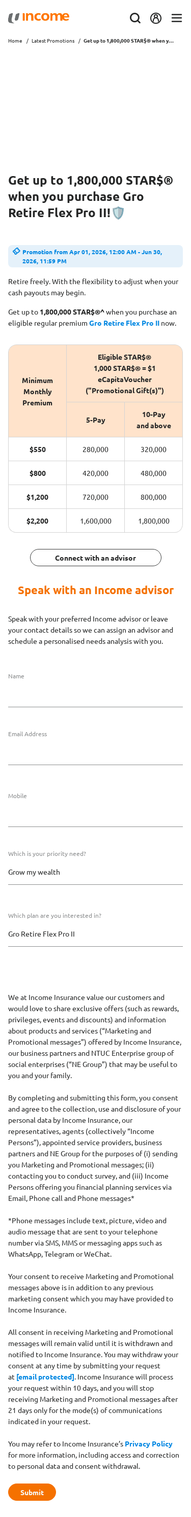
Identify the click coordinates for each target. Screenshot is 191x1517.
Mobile (17, 795)
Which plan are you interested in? (54, 915)
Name (16, 676)
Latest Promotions (53, 40)
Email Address (27, 734)
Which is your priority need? (47, 853)
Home (15, 40)
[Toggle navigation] (177, 18)
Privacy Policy (149, 1443)
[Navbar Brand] (38, 18)
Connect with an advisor (95, 557)
